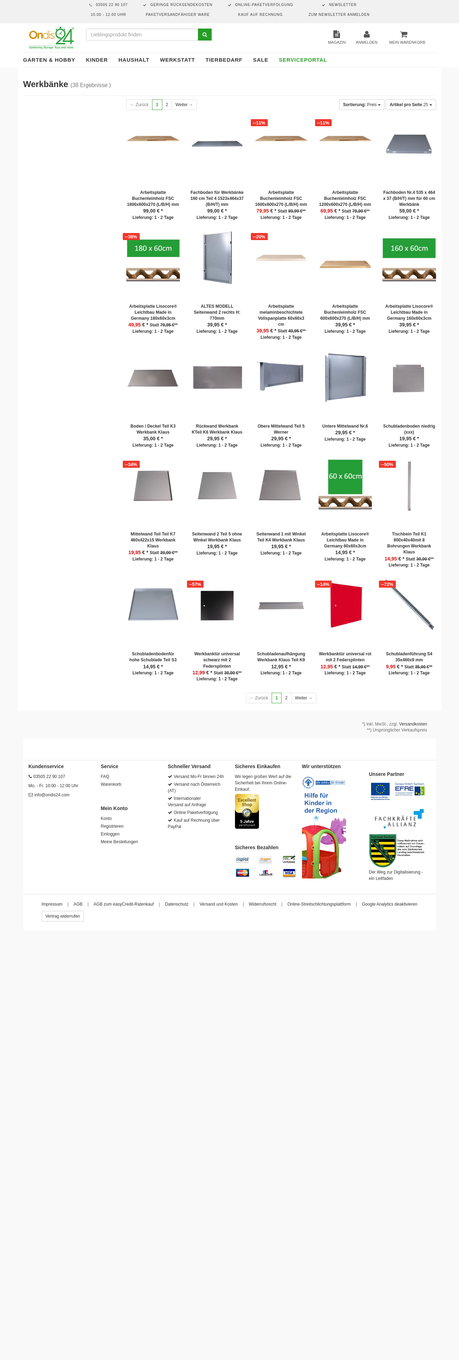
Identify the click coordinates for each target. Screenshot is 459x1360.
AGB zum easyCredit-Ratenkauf (123, 904)
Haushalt (134, 60)
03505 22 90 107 (49, 776)
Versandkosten (413, 724)
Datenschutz (177, 904)
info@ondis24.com (52, 794)
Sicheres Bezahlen (257, 847)
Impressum (52, 904)
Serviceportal (303, 60)
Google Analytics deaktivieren (389, 904)
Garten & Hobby (49, 60)
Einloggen (110, 834)
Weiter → (184, 104)
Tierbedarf (224, 60)
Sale (260, 60)
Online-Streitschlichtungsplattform (319, 904)
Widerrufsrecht (262, 904)
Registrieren (112, 826)
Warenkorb (111, 784)
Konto (106, 818)
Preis (362, 104)
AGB (78, 904)
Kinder (97, 60)
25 (410, 104)
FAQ (105, 776)
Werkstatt (177, 60)
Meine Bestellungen (119, 841)
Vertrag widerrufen (63, 916)
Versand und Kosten (219, 904)
